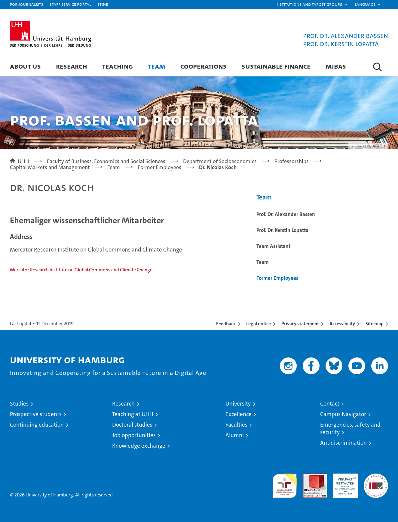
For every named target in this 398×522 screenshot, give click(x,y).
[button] (311, 4)
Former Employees (277, 278)
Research (71, 66)
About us (25, 66)
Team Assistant (273, 246)
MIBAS (336, 66)
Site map (375, 323)
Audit (308, 477)
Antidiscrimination (343, 442)
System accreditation (376, 480)
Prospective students (36, 414)
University (238, 403)
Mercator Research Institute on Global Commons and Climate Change (81, 270)
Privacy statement (300, 323)
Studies (19, 403)
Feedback (226, 323)
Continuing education (37, 424)
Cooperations (203, 66)
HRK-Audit (344, 477)
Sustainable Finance (276, 66)
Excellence (238, 414)
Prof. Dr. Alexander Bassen (285, 214)
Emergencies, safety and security (350, 428)
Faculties (236, 424)
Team (156, 66)
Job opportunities (134, 435)
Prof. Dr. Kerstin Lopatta (282, 230)
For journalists (26, 4)
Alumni (234, 435)
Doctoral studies (132, 424)
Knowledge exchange (138, 445)
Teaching (117, 66)
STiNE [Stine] (102, 4)
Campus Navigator (343, 414)
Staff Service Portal (70, 4)
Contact (329, 403)
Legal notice (258, 323)
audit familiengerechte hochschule (285, 483)
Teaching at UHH (132, 414)
